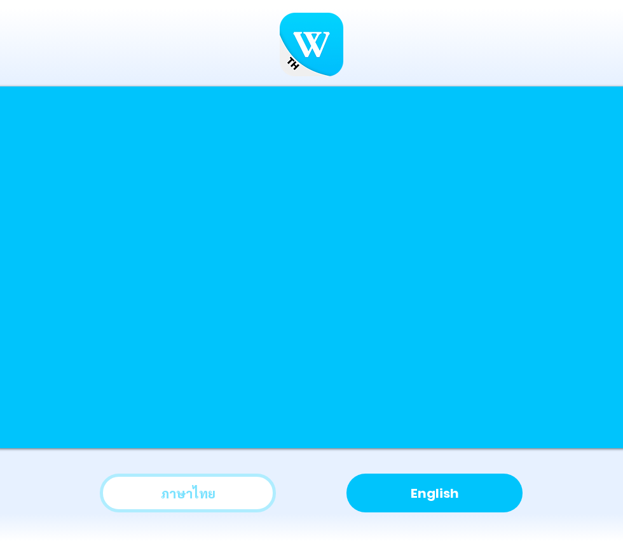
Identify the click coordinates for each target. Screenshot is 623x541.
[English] (434, 493)
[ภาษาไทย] (188, 493)
